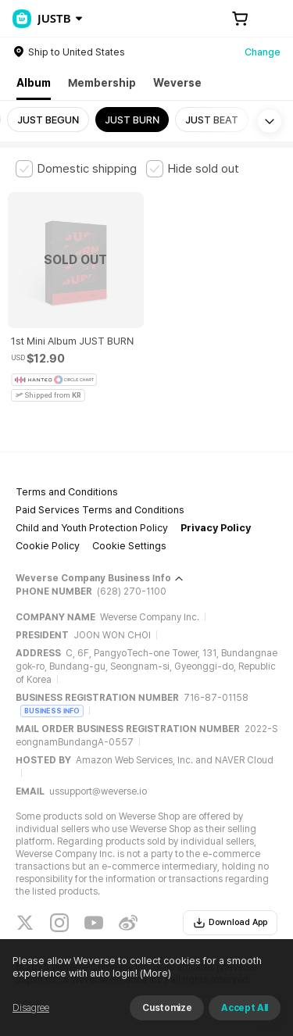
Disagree (31, 1007)
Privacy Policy (215, 528)
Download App (230, 922)
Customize (166, 1007)
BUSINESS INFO (52, 710)
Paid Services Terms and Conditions (100, 510)
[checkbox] (76, 168)
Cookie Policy (48, 546)
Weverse (177, 83)
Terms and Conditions (67, 492)
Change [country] (262, 52)
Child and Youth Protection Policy (92, 528)
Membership (102, 83)
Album (33, 83)
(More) (154, 973)
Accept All (244, 1007)
